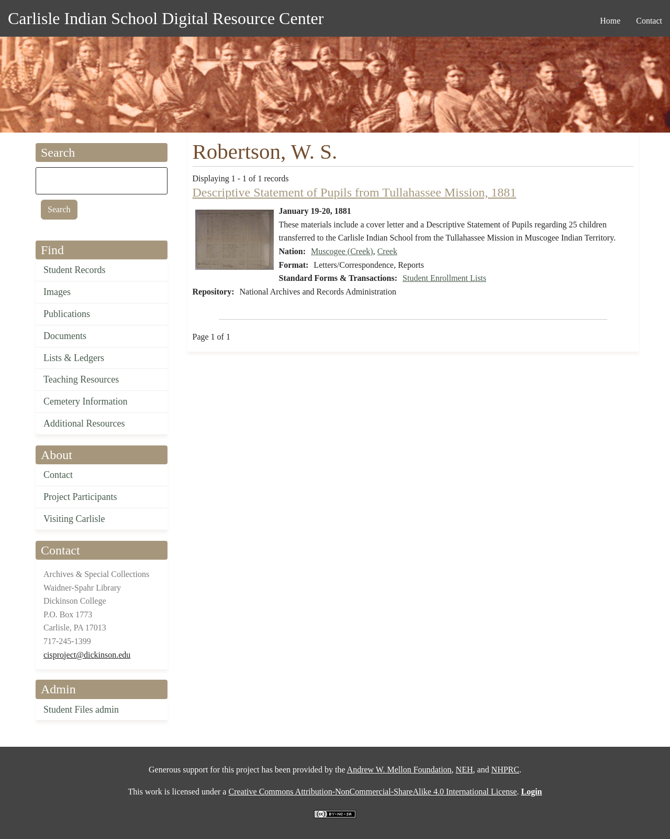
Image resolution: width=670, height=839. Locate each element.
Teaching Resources (81, 379)
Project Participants (80, 497)
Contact (58, 475)
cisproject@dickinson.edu (86, 654)
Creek (387, 251)
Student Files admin (81, 709)
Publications (66, 314)
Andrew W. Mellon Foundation (399, 769)
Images (57, 292)
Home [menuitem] (610, 20)
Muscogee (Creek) (342, 251)
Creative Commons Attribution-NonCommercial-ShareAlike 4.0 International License (372, 791)
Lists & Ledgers (73, 358)
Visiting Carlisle (74, 519)
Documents (64, 336)
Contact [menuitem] (649, 20)
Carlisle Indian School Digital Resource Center (165, 18)
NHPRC (505, 769)
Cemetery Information (85, 401)
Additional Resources (84, 423)
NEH (464, 769)
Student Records (74, 270)
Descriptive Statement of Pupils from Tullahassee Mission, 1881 (355, 192)
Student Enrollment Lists (444, 278)
